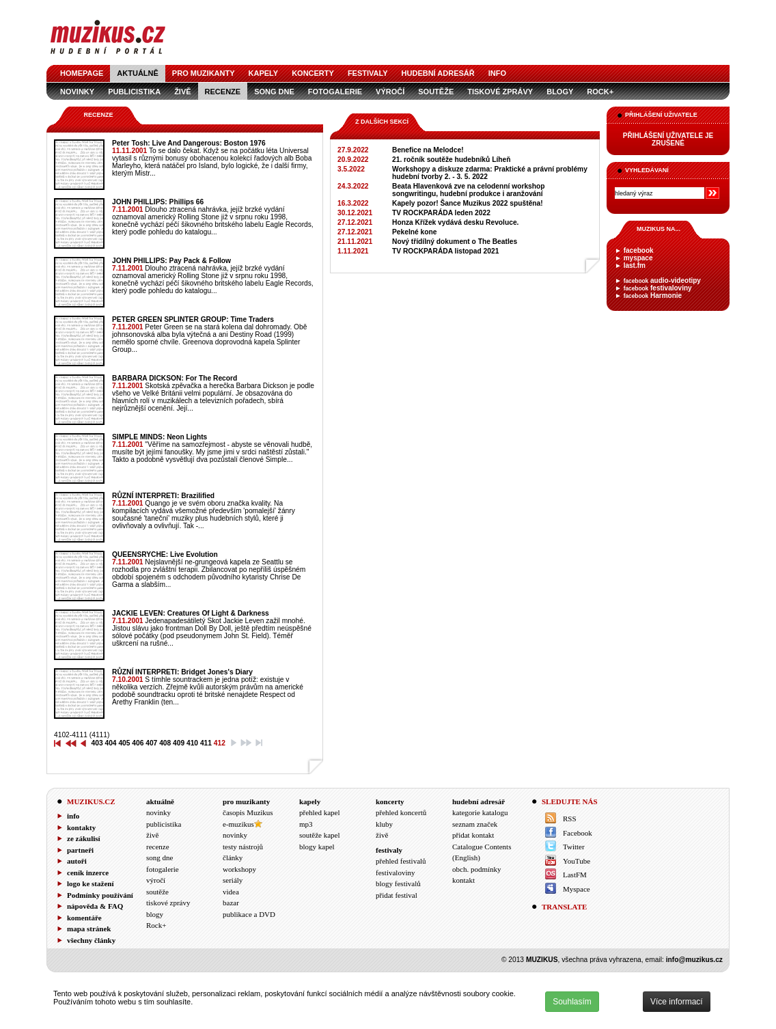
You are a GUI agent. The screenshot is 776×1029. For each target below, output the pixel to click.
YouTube (576, 861)
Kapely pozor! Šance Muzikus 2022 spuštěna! (467, 203)
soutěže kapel (319, 835)
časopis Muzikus (248, 812)
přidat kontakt (473, 835)
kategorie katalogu (480, 812)
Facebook (577, 833)
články (232, 857)
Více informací (676, 1001)
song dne (274, 91)
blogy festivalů (398, 883)
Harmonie (653, 295)
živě (182, 91)
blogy (559, 91)
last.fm (635, 265)
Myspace (576, 889)
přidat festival (396, 895)
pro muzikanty (203, 73)
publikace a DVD (249, 914)
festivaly (368, 73)
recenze (223, 91)
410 (192, 743)
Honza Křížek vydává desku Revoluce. (455, 222)
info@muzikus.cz (694, 959)
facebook (639, 250)
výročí (390, 91)
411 (206, 743)
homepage (81, 73)
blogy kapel (317, 846)
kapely (264, 73)
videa (231, 892)
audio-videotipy (662, 280)
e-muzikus (238, 824)
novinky (77, 91)
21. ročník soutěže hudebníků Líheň (451, 159)
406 (137, 743)
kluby (384, 824)
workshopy (239, 869)
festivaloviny (658, 288)
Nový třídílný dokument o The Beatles (454, 241)
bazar (231, 902)
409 (178, 743)
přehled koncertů (401, 812)
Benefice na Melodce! (428, 150)
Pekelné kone (414, 232)
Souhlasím (572, 1001)
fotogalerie (335, 91)
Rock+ (600, 91)
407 (151, 743)
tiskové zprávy (500, 91)
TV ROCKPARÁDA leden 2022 (441, 213)
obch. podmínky (476, 869)
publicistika (134, 91)
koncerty (313, 73)
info (497, 73)
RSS (570, 818)
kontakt (463, 880)
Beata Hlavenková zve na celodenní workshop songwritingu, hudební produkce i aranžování (468, 189)
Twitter (574, 846)
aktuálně (137, 73)
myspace (638, 258)
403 (97, 743)
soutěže (436, 91)
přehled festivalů (401, 861)
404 (110, 743)
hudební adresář (438, 73)
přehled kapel (319, 812)
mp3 (306, 824)
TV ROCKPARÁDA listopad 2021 (445, 251)
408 (165, 743)
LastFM (575, 874)
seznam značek (474, 824)
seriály (232, 880)
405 (124, 743)
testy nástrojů (243, 846)
